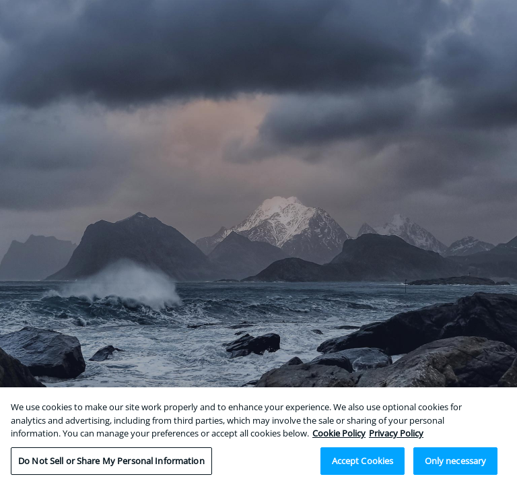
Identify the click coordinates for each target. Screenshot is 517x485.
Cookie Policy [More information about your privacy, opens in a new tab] (339, 436)
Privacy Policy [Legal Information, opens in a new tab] (396, 436)
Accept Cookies (363, 463)
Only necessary (456, 463)
